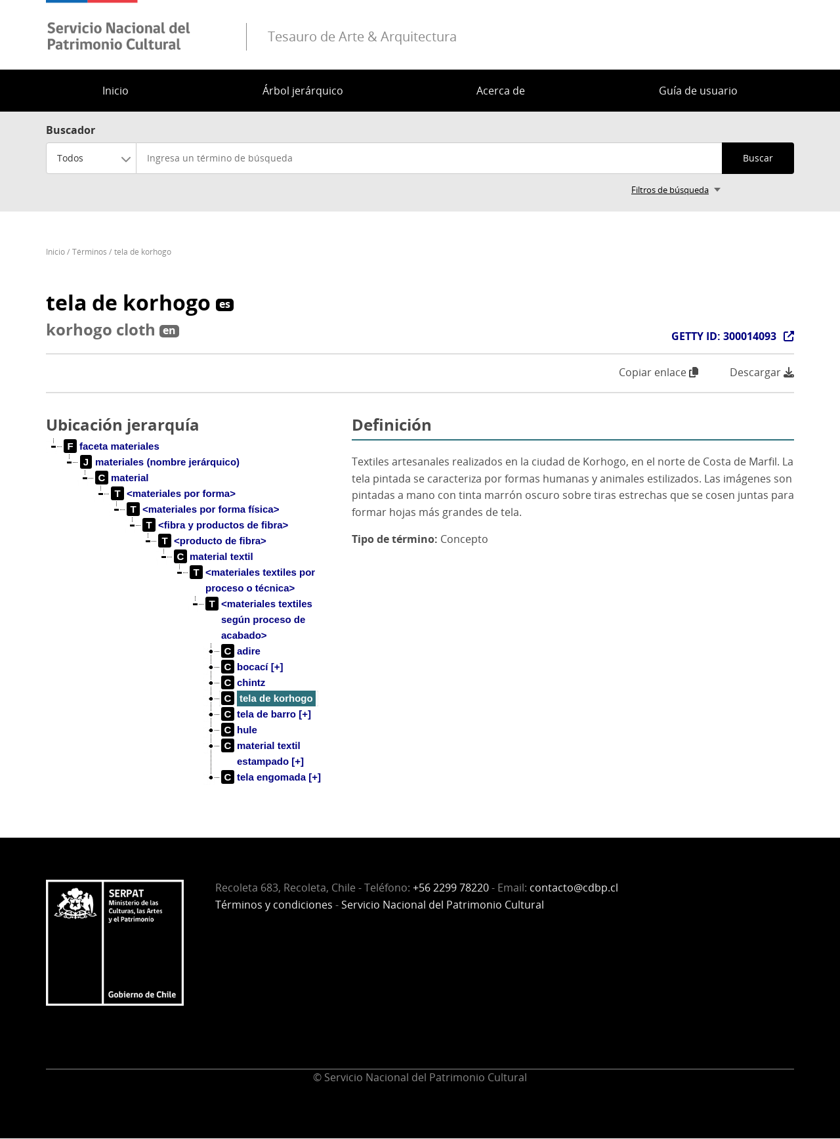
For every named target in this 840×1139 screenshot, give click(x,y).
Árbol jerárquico (302, 90)
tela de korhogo (142, 251)
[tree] (193, 622)
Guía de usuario (698, 90)
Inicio (115, 90)
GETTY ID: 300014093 (723, 336)
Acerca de (500, 90)
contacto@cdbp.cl (574, 887)
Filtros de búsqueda (670, 190)
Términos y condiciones (274, 904)
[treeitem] (112, 446)
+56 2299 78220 (451, 887)
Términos (89, 251)
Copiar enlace (658, 372)
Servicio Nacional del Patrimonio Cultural (442, 904)
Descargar (762, 372)
